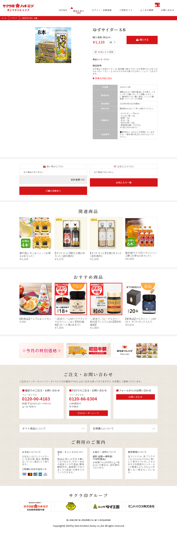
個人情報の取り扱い (64, 524)
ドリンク (16, 18)
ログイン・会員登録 (108, 11)
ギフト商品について (34, 428)
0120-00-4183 (36, 398)
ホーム (5, 18)
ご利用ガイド (130, 11)
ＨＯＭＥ (71, 11)
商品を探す (87, 11)
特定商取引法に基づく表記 (94, 524)
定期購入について (103, 428)
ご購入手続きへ (53, 190)
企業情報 (118, 524)
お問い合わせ (167, 11)
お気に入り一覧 (124, 182)
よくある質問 (148, 11)
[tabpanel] (53, 45)
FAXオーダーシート (88, 412)
